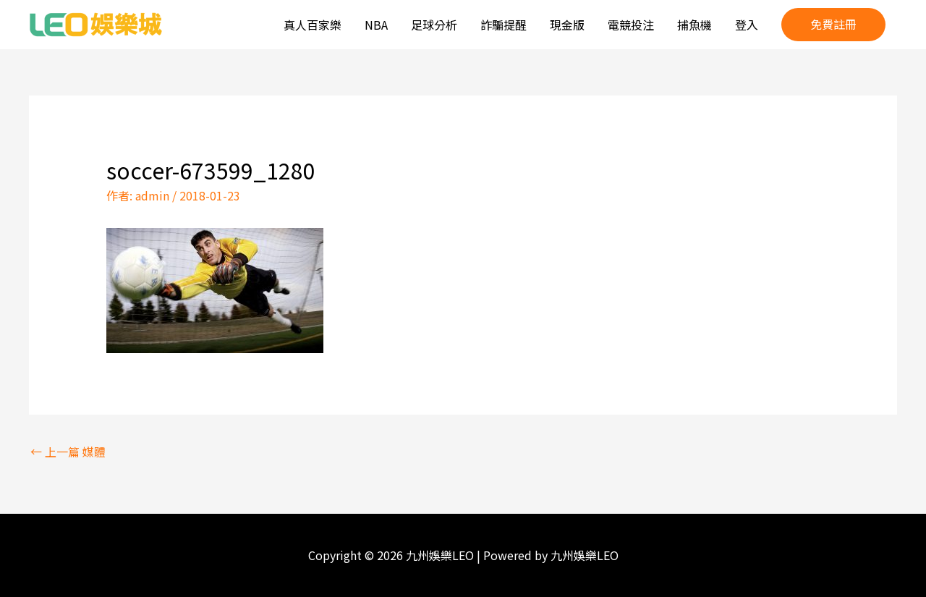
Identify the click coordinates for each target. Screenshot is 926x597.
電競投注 (631, 24)
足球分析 (434, 24)
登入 (746, 24)
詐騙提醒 (503, 24)
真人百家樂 (312, 24)
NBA (376, 24)
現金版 (567, 24)
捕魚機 (694, 24)
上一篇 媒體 (68, 451)
